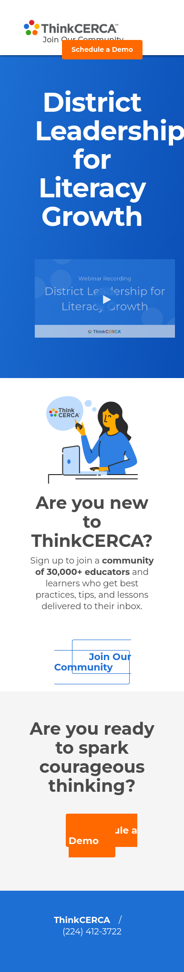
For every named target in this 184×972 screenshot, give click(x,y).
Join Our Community (93, 662)
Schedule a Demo (102, 49)
